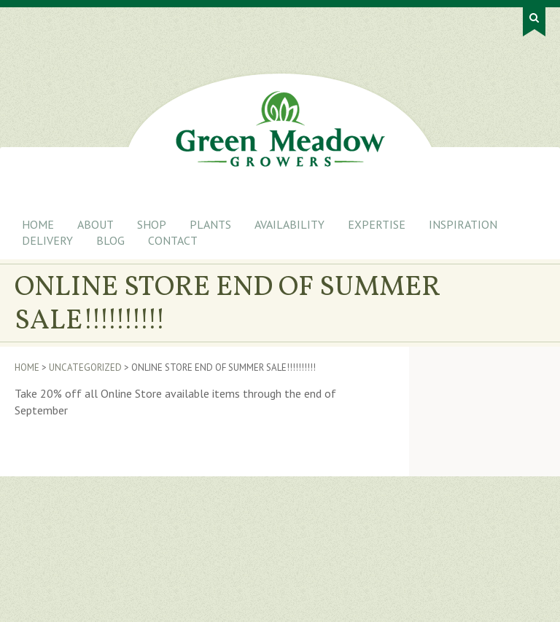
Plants (210, 224)
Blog (110, 240)
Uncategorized (85, 367)
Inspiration (463, 224)
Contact (173, 240)
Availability (289, 224)
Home (38, 224)
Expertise (376, 224)
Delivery (47, 240)
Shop (151, 224)
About (95, 224)
